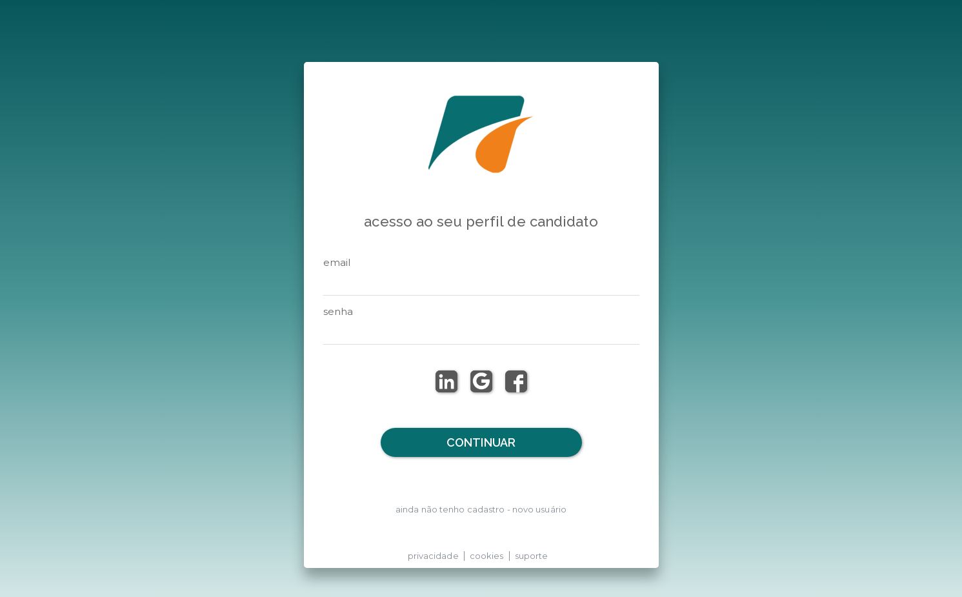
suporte (531, 556)
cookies (487, 556)
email (337, 262)
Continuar (481, 442)
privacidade (433, 556)
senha (338, 311)
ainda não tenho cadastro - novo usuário (481, 509)
